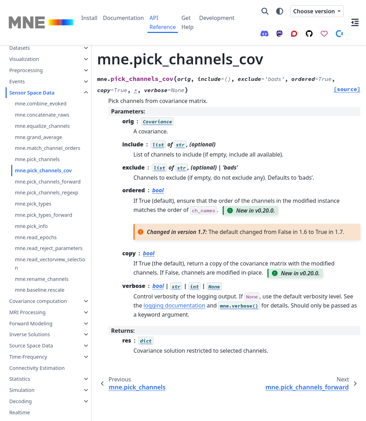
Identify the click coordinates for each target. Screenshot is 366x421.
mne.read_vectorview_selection (50, 247)
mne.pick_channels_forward (47, 165)
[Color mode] (279, 11)
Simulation (21, 373)
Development (217, 18)
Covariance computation (38, 284)
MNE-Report (23, 407)
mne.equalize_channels (42, 109)
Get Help (187, 22)
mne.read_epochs (36, 221)
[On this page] (354, 22)
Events (16, 65)
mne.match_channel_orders (47, 131)
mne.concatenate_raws (42, 98)
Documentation (123, 18)
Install (89, 18)
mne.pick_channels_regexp (46, 176)
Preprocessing (26, 53)
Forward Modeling (30, 307)
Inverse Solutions (29, 318)
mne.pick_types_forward (43, 198)
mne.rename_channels (41, 262)
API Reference (163, 22)
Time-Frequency (28, 340)
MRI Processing (27, 295)
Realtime (19, 396)
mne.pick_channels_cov (43, 154)
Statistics (19, 362)
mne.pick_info (31, 209)
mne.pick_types (33, 187)
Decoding (20, 384)
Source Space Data (31, 329)
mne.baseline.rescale (39, 273)
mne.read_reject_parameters (48, 231)
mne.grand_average (38, 120)
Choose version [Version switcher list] (314, 11)
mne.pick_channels (37, 142)
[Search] (265, 11)
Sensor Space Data (31, 76)
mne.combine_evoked (40, 87)
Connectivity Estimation (37, 351)
